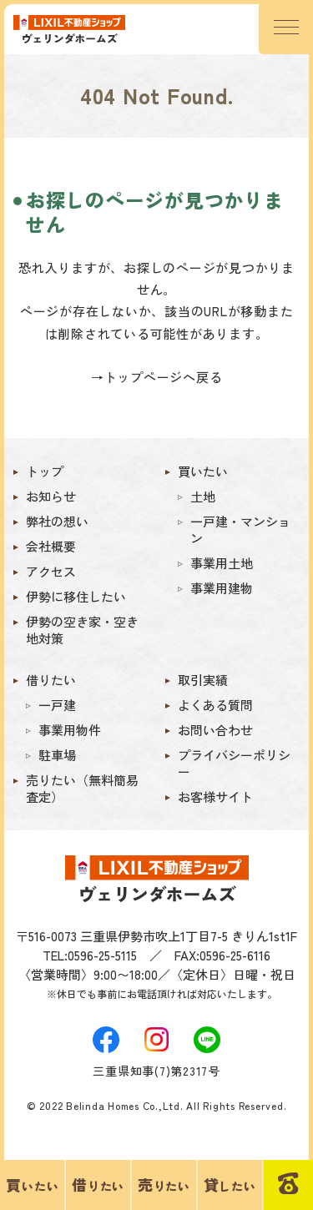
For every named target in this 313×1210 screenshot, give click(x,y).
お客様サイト (215, 797)
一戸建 (57, 705)
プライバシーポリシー (234, 763)
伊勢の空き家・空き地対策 (82, 630)
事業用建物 (221, 588)
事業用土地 (221, 563)
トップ (44, 471)
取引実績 (203, 680)
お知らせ (51, 496)
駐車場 (57, 755)
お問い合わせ (215, 730)
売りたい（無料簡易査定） (82, 788)
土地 (202, 496)
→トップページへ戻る (157, 377)
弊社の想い (57, 521)
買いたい (203, 471)
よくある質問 (215, 705)
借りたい (51, 680)
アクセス (51, 571)
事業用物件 (69, 730)
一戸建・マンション (240, 530)
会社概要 (51, 546)
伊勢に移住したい (76, 596)
